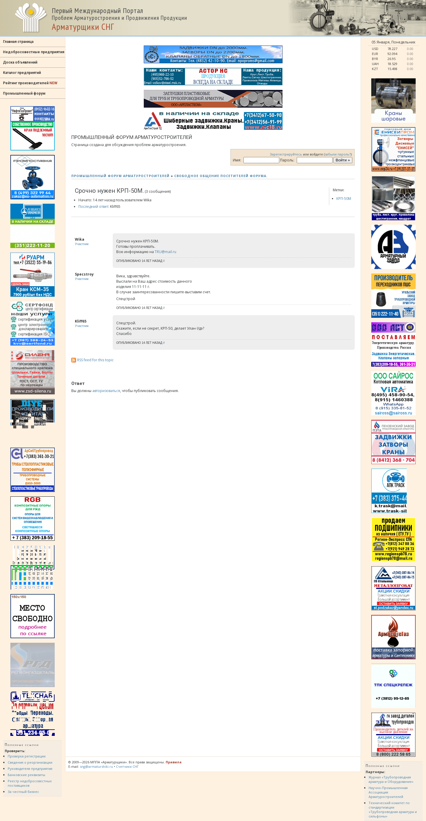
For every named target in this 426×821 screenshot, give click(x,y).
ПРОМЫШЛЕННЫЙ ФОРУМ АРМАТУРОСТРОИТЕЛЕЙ (120, 176)
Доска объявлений (20, 62)
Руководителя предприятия (30, 768)
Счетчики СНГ (127, 766)
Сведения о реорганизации (30, 762)
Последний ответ (93, 206)
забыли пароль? (338, 154)
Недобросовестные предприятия (33, 52)
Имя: (237, 160)
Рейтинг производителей (30, 83)
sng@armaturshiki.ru (96, 766)
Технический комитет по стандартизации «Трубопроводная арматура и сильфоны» (393, 809)
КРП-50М (343, 198)
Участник (81, 244)
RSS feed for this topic (95, 359)
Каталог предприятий (22, 73)
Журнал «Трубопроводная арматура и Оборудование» (391, 779)
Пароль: (287, 160)
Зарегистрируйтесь (286, 154)
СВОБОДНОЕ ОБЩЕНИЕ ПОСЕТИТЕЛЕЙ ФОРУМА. (220, 176)
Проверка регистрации (27, 756)
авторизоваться (106, 390)
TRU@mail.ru (165, 251)
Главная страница (18, 42)
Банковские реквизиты (26, 775)
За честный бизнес (23, 791)
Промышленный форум (24, 93)
